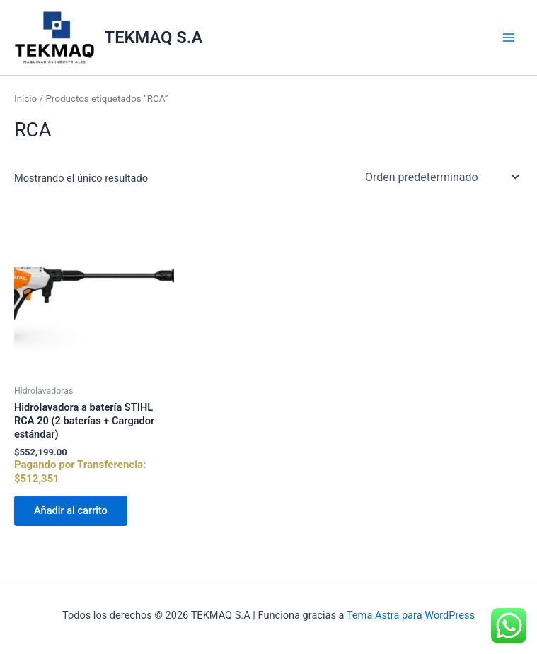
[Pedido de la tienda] (441, 177)
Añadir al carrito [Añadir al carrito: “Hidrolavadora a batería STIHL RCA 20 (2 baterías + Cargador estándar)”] (71, 510)
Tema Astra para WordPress (411, 615)
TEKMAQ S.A (154, 37)
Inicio (25, 98)
